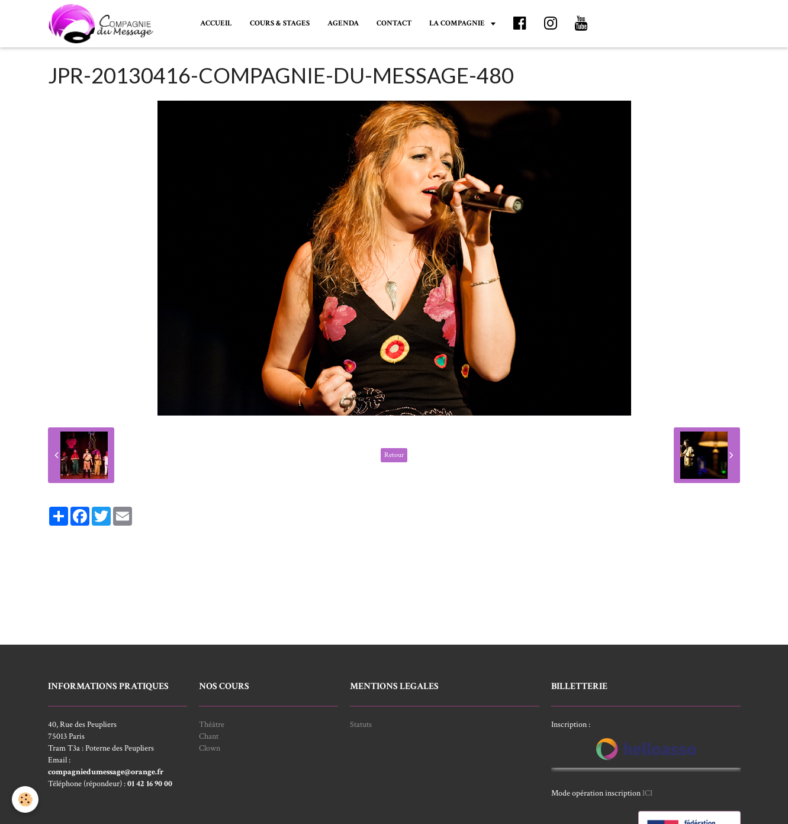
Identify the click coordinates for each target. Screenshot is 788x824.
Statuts (361, 724)
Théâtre (211, 724)
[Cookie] (25, 799)
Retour (394, 454)
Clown (209, 748)
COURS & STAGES (280, 23)
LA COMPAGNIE (458, 23)
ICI (647, 793)
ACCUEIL (216, 23)
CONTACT (394, 23)
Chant (208, 736)
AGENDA (343, 23)
